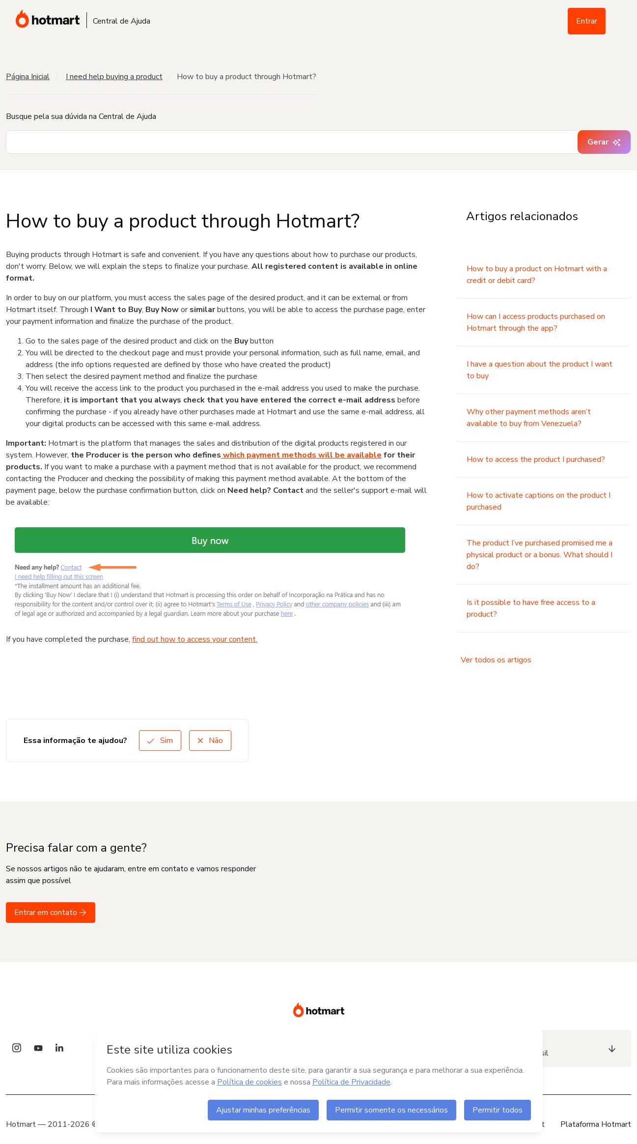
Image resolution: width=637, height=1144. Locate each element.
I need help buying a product (114, 76)
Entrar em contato (50, 912)
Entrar (586, 21)
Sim (160, 740)
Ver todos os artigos (496, 660)
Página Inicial (28, 76)
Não (210, 740)
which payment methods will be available (301, 455)
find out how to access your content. (194, 639)
